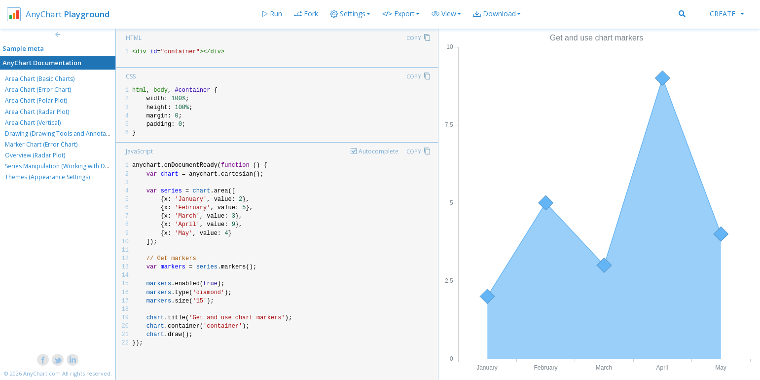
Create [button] (727, 13)
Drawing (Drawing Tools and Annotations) (63, 133)
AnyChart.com (42, 373)
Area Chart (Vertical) (33, 122)
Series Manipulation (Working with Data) (60, 166)
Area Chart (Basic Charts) (39, 79)
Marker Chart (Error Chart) (41, 144)
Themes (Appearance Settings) (47, 177)
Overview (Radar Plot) (35, 155)
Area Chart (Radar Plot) (37, 112)
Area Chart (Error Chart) (38, 89)
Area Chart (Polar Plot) (36, 100)
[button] (446, 13)
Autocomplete (378, 151)
